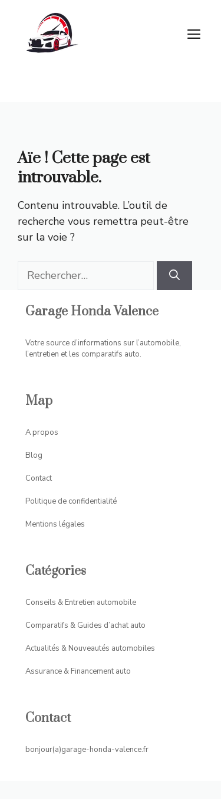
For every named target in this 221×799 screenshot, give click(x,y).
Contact (38, 478)
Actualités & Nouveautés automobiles (90, 648)
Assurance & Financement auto (78, 671)
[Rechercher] (174, 275)
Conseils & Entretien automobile (80, 602)
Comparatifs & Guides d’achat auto (85, 625)
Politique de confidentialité (71, 501)
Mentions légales (55, 524)
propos (45, 432)
